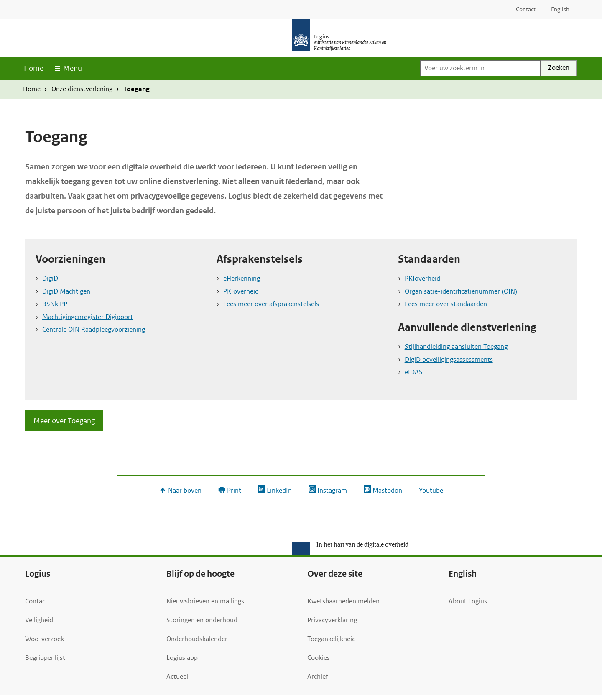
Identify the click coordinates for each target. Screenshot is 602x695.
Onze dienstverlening (81, 88)
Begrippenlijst (45, 657)
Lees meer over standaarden (446, 303)
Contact (36, 601)
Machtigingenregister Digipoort (87, 316)
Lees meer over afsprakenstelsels (271, 303)
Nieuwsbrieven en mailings (205, 601)
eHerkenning (241, 278)
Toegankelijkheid (331, 638)
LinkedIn (279, 490)
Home (33, 68)
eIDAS (414, 372)
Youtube (431, 490)
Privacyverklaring (332, 620)
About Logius (468, 601)
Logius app (182, 657)
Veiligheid (39, 620)
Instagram (332, 490)
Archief (317, 676)
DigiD (50, 278)
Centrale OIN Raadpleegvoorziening (93, 329)
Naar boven (185, 490)
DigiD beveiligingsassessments (449, 359)
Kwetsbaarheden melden (343, 601)
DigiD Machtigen (66, 291)
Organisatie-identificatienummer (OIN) (461, 291)
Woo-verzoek (44, 638)
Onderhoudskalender (196, 638)
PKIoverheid (241, 291)
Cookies (318, 657)
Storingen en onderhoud (201, 620)
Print (234, 490)
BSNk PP (54, 303)
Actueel (177, 676)
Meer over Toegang (64, 420)
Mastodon (387, 490)
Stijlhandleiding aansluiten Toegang (456, 346)
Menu (72, 68)
